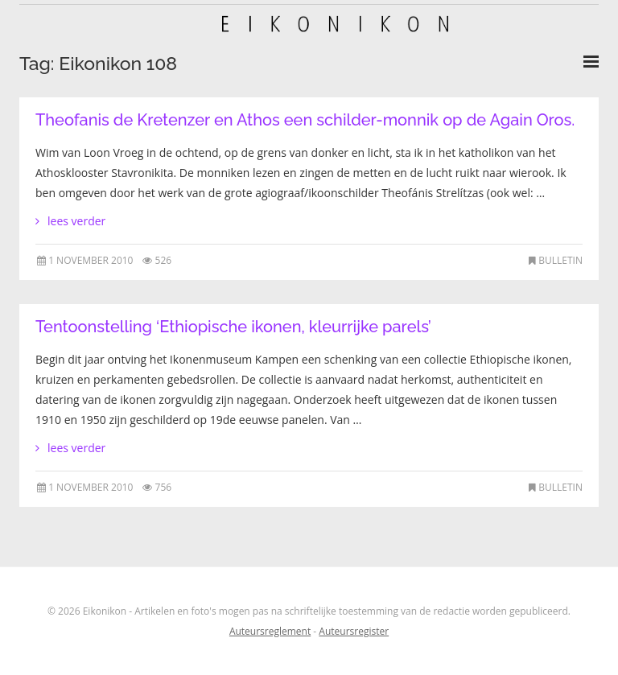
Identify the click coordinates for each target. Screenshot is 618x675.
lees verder (76, 220)
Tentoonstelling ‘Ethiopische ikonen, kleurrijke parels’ (233, 326)
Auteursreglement (270, 631)
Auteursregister (354, 631)
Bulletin (560, 260)
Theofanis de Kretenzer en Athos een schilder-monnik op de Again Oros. (305, 120)
